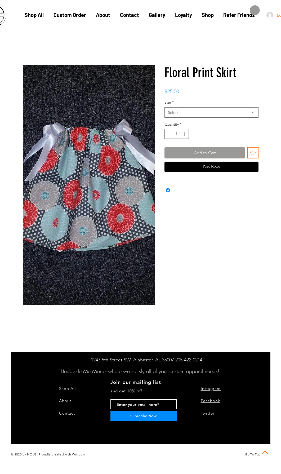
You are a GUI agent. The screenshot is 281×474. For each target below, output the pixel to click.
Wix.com (78, 454)
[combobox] (211, 112)
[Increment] (184, 134)
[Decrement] (168, 134)
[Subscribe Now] (143, 416)
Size (169, 102)
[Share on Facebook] (168, 190)
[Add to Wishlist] (252, 152)
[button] (255, 10)
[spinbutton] (176, 134)
